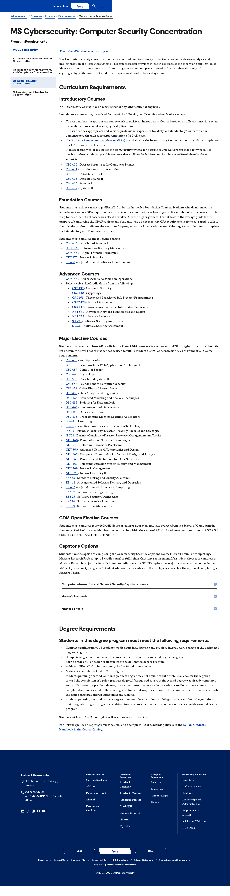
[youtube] (43, 820)
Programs (50, 17)
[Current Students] (98, 790)
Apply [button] (115, 861)
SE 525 (77, 322)
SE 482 (70, 493)
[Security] (162, 793)
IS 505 (70, 432)
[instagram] (33, 820)
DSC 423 (71, 394)
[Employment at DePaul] (194, 823)
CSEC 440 (72, 249)
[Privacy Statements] (143, 870)
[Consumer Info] (99, 870)
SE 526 (77, 327)
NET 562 (72, 455)
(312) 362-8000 (35, 802)
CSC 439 (78, 289)
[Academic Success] (130, 810)
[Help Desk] (194, 838)
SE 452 (70, 488)
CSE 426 (71, 389)
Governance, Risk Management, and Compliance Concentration (32, 72)
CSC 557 (71, 385)
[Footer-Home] (115, 769)
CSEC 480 (72, 280)
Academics (36, 17)
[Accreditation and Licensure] (173, 870)
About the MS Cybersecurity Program (84, 52)
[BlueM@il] (130, 817)
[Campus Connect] (130, 823)
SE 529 (70, 507)
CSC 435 (71, 244)
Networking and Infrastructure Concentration (31, 94)
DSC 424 (71, 399)
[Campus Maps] (162, 806)
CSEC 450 (72, 254)
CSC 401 (71, 170)
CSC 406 (71, 184)
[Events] (162, 812)
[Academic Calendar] (130, 795)
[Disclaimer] (43, 870)
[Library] (130, 830)
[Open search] (208, 6)
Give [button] (151, 861)
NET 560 (78, 313)
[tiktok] (27, 820)
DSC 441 (71, 408)
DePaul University (19, 17)
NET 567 (72, 465)
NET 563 (72, 460)
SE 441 (70, 483)
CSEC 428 (79, 303)
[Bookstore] (162, 799)
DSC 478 (71, 418)
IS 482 (70, 427)
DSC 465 (71, 413)
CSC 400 (71, 165)
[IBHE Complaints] (120, 870)
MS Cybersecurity (67, 17)
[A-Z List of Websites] (194, 832)
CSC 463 (78, 299)
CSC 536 (71, 380)
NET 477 (72, 259)
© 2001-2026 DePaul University (115, 883)
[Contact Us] (59, 870)
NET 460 (72, 441)
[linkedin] (22, 820)
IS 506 (70, 436)
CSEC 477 (79, 308)
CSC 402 (71, 175)
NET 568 (72, 469)
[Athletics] (194, 803)
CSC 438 (71, 366)
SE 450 (70, 263)
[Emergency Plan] (78, 870)
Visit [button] (79, 861)
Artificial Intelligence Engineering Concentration (33, 61)
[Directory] (194, 790)
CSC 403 (71, 180)
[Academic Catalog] (130, 804)
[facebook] (38, 820)
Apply (192, 6)
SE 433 (70, 479)
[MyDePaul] (130, 837)
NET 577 (78, 317)
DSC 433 (71, 404)
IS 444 (70, 422)
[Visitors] (98, 797)
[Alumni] (98, 810)
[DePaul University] (33, 6)
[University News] (194, 797)
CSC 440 (78, 294)
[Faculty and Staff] (98, 803)
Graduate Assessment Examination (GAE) (98, 141)
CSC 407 (71, 189)
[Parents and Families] (98, 819)
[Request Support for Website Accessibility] (115, 875)
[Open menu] (217, 6)
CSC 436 (71, 361)
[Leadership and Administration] (194, 812)
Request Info (171, 6)
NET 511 (72, 446)
